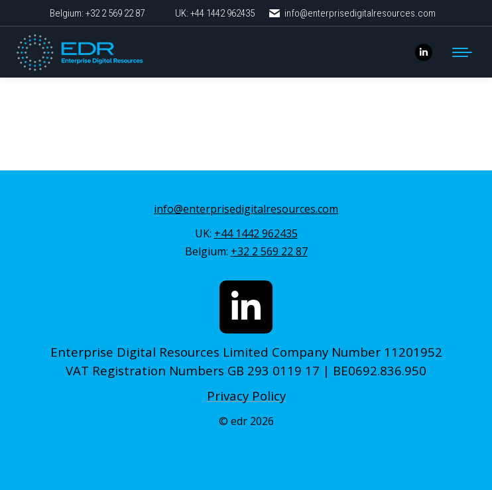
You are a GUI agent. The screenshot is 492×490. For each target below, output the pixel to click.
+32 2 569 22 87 (269, 251)
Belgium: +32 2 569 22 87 (97, 13)
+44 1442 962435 (256, 233)
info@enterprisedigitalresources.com (352, 14)
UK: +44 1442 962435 (215, 13)
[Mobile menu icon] (462, 52)
